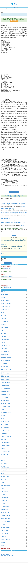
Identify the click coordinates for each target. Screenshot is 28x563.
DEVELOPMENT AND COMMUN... (6, 369)
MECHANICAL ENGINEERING (5, 475)
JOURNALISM (3, 455)
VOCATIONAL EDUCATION (5, 543)
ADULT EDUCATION (4, 296)
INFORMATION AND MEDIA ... (5, 445)
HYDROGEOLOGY (4, 439)
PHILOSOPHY (3, 488)
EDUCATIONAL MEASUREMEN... (6, 381)
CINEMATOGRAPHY (4, 348)
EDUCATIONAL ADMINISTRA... (5, 379)
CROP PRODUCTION (4, 363)
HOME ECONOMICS (4, 433)
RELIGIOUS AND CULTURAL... (5, 512)
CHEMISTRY (3, 342)
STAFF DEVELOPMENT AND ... (5, 527)
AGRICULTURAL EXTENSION (5, 305)
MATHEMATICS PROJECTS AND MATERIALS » (7, 287)
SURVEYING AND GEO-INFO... (5, 530)
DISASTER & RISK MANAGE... (5, 370)
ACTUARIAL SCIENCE (4, 294)
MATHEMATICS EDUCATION (5, 472)
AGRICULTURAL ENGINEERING (6, 303)
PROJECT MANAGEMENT (5, 497)
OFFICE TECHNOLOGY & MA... (5, 484)
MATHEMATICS (3, 470)
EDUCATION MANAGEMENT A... (6, 378)
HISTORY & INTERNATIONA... (5, 430)
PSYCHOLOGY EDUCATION (5, 500)
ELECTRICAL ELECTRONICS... (5, 382)
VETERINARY (3, 542)
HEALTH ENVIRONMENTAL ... (5, 427)
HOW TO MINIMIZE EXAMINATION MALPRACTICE (7, 555)
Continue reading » (23, 206)
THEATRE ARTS (3, 536)
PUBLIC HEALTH (3, 503)
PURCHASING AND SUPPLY (5, 506)
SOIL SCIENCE (3, 524)
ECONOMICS (3, 372)
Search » (14, 235)
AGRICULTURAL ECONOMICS (5, 302)
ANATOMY (2, 312)
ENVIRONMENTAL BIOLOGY (5, 391)
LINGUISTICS (3, 460)
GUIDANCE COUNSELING (5, 421)
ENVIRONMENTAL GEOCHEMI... (6, 393)
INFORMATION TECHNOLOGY (5, 446)
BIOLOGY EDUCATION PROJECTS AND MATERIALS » (8, 276)
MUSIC (2, 481)
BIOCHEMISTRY (3, 324)
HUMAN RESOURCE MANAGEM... (6, 436)
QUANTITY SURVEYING (4, 509)
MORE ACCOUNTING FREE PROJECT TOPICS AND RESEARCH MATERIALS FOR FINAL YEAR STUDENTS (14, 196)
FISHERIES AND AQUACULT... (5, 403)
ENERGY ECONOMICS (4, 387)
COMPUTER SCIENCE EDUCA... (6, 357)
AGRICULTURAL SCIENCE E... (5, 309)
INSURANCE (3, 448)
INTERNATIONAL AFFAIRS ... (5, 451)
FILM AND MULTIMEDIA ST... (5, 400)
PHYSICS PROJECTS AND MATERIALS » (6, 268)
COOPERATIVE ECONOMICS (5, 360)
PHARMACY (3, 487)
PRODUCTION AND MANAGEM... (6, 496)
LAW (1, 457)
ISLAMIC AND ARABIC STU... (5, 454)
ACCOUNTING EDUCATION (5, 293)
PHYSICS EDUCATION (4, 491)
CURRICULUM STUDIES (4, 366)
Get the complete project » (14, 20)
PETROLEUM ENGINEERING (5, 485)
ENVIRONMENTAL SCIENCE (5, 396)
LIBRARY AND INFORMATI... (5, 458)
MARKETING (3, 466)
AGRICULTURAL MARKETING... (6, 306)
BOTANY (2, 330)
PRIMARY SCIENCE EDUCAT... (5, 494)
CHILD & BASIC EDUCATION (5, 345)
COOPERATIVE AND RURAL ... (5, 358)
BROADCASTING (3, 333)
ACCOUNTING (3, 291)
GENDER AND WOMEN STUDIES (6, 412)
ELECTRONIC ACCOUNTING (5, 384)
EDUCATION (3, 375)
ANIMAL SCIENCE (3, 315)
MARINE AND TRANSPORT (5, 461)
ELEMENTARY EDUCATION (5, 385)
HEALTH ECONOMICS (4, 424)
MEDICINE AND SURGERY (5, 478)
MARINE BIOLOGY (4, 463)
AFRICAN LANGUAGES (4, 299)
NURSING (2, 482)
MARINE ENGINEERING (4, 464)
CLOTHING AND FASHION (5, 351)
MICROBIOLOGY (3, 479)
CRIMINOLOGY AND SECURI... (5, 361)
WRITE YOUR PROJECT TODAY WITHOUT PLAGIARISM (8, 553)
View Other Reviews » (13, 255)
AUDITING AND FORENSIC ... (5, 321)
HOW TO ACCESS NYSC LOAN (5, 554)
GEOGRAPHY (3, 415)
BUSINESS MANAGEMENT (5, 339)
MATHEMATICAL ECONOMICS (5, 469)
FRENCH (2, 409)
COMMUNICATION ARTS (4, 354)
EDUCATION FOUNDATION (5, 376)
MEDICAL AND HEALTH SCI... (5, 476)
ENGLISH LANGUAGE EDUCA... (6, 388)
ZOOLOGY (2, 545)
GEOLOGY (2, 418)
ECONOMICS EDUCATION (5, 373)
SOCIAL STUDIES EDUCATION (5, 521)
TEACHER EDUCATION (4, 533)
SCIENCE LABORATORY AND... (6, 515)
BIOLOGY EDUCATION (4, 327)
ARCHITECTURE (3, 318)
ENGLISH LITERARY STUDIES (5, 390)
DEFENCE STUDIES (4, 367)
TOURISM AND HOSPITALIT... (5, 539)
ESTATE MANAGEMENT (4, 397)
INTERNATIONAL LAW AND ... (5, 452)
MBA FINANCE (3, 473)
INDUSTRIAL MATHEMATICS (5, 442)
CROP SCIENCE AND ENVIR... (5, 364)
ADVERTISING (3, 297)
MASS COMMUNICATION (5, 467)
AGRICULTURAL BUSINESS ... (5, 300)
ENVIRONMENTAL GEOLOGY (5, 394)
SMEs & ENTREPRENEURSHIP (5, 518)
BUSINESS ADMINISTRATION (5, 336)
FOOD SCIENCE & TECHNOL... (5, 406)
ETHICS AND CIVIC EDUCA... (5, 399)
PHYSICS (2, 490)
